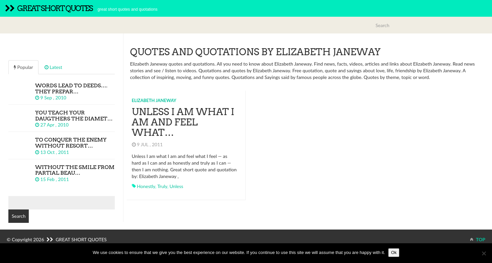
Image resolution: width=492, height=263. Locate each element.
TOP (477, 239)
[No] (483, 253)
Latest (53, 67)
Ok (394, 252)
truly (162, 186)
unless (176, 186)
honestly (146, 186)
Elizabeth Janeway (154, 100)
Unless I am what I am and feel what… (183, 122)
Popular (23, 67)
